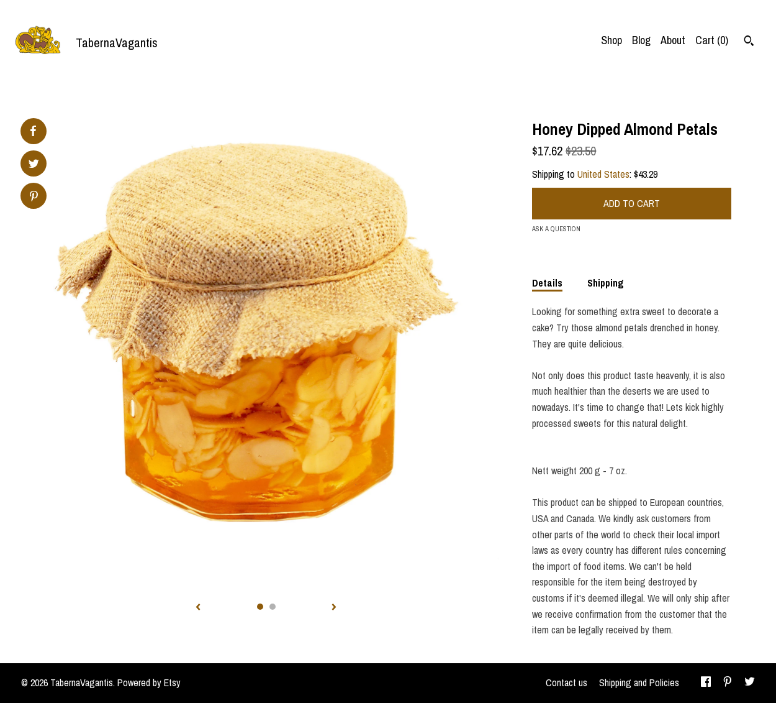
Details (547, 283)
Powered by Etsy (149, 682)
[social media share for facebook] (33, 131)
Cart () (711, 40)
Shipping (605, 283)
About (673, 40)
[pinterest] (728, 683)
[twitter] (749, 683)
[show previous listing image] (198, 608)
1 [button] (260, 607)
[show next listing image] (334, 608)
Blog (641, 40)
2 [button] (272, 607)
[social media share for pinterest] (34, 197)
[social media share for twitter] (34, 165)
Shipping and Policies (639, 682)
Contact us (566, 682)
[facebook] (706, 683)
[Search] (749, 42)
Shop (611, 40)
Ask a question (556, 228)
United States (603, 174)
